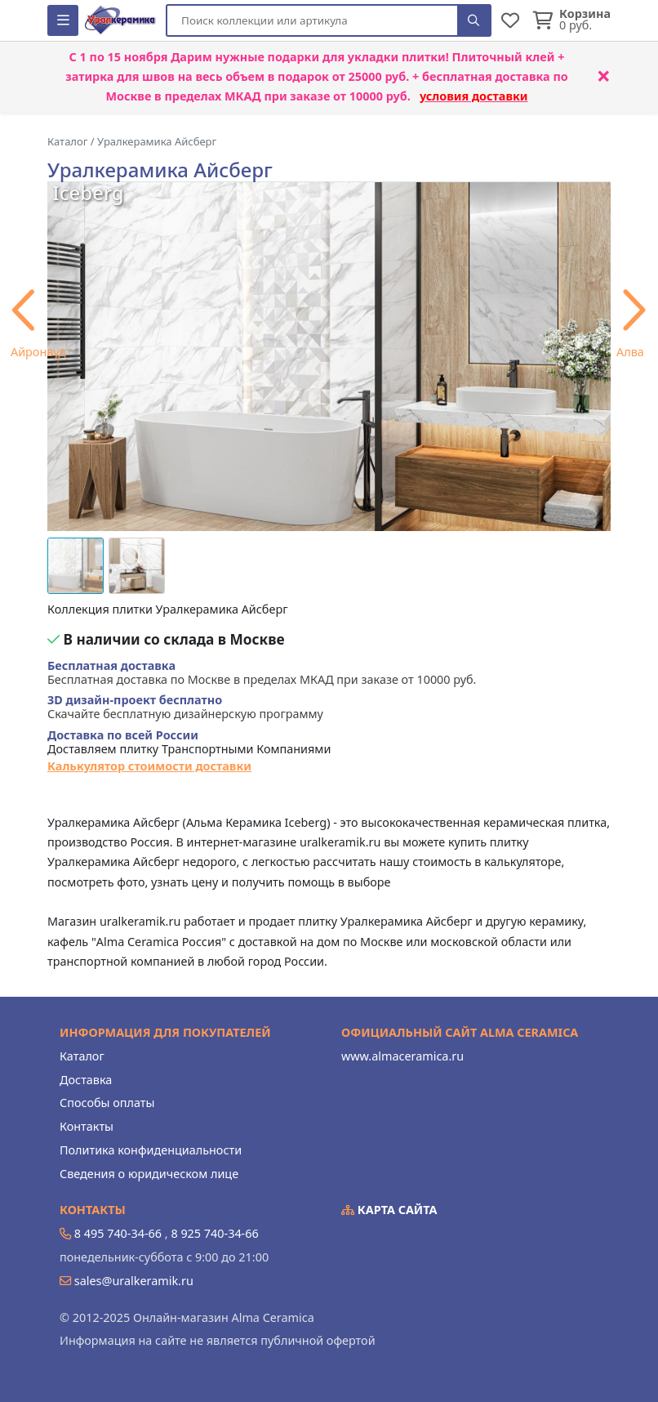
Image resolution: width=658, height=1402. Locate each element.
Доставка (86, 1079)
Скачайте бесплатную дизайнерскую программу (185, 707)
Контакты (86, 1126)
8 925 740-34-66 (214, 1233)
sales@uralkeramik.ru (133, 1280)
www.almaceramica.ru (402, 1056)
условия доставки (474, 96)
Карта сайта (389, 1209)
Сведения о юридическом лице (149, 1173)
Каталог (82, 1056)
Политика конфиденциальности (151, 1150)
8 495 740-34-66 (118, 1233)
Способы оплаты (107, 1102)
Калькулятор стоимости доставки (149, 766)
